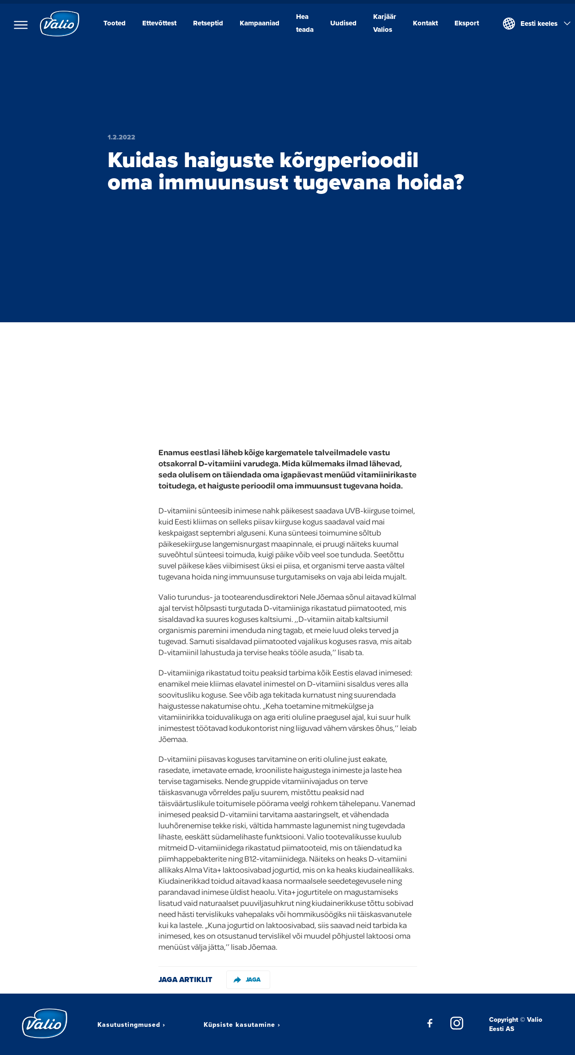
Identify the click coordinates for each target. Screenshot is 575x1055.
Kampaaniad (259, 23)
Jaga (247, 979)
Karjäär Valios (384, 23)
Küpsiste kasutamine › (242, 1024)
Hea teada (305, 23)
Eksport (466, 23)
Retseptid (208, 23)
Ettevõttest (159, 23)
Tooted (114, 23)
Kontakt (425, 23)
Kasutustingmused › (131, 1024)
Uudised (343, 23)
